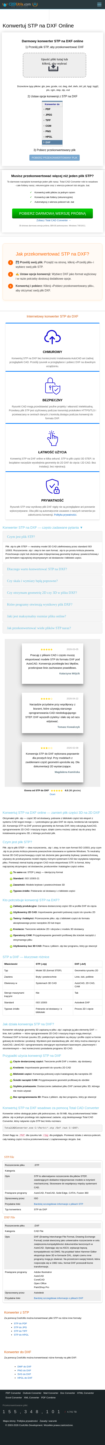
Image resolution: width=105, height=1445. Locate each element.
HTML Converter (85, 1393)
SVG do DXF (24, 1374)
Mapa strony (9, 1421)
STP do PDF (20, 1323)
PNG (48, 131)
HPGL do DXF (24, 1378)
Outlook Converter (32, 1393)
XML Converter (31, 1397)
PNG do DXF (24, 1370)
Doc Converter (67, 1393)
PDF (48, 109)
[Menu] (99, 4)
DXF (48, 142)
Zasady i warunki (48, 1421)
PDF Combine (48, 1397)
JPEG (49, 114)
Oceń (52, 794)
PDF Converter (13, 1393)
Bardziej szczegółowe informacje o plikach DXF (58, 1298)
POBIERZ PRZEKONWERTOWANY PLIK (54, 157)
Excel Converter (14, 1397)
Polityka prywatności (65, 514)
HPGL (49, 136)
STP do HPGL (21, 1334)
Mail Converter (50, 1393)
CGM (48, 125)
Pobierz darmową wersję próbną (52, 213)
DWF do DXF (24, 1366)
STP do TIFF (20, 1331)
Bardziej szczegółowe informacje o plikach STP (58, 1204)
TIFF (48, 120)
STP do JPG (20, 1327)
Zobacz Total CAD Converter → (54, 220)
